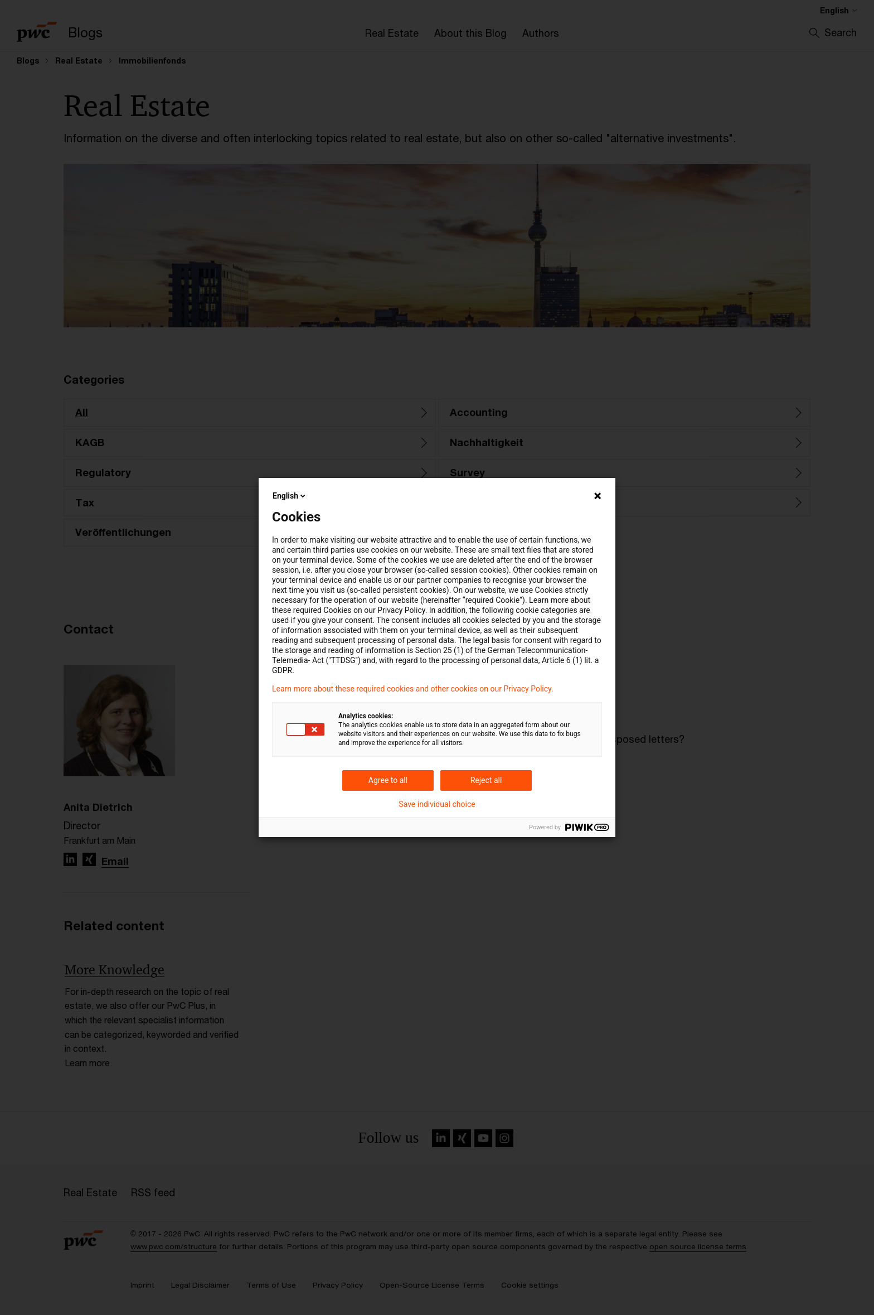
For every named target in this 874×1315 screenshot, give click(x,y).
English (290, 495)
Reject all (486, 780)
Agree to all (387, 780)
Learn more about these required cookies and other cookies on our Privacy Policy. (412, 688)
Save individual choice (437, 804)
